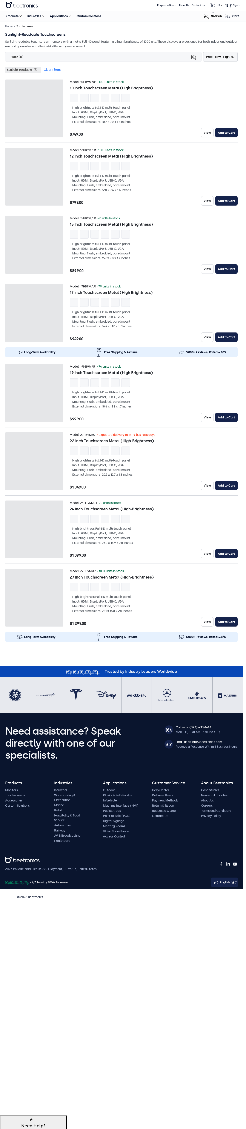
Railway (59, 830)
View (207, 132)
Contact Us (198, 5)
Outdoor (109, 790)
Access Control (114, 836)
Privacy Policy (211, 815)
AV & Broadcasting (67, 835)
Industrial (60, 790)
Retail (58, 810)
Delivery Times (162, 795)
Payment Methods (165, 800)
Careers (207, 805)
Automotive (62, 825)
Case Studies (210, 790)
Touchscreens (15, 795)
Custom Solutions (89, 16)
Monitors (11, 790)
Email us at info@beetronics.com (199, 741)
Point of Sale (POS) (116, 815)
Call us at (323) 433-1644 (194, 727)
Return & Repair (163, 805)
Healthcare (62, 840)
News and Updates (214, 795)
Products (12, 16)
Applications (59, 16)
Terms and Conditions (216, 810)
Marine (59, 805)
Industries (34, 16)
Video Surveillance (116, 831)
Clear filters (52, 69)
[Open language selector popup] (216, 5)
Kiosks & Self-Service (117, 795)
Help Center (160, 790)
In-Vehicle (110, 800)
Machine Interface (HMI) (120, 805)
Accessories (14, 800)
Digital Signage (113, 820)
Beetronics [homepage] (22, 5)
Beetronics (12, 859)
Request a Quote (166, 5)
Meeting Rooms (114, 826)
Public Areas (112, 810)
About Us (184, 5)
